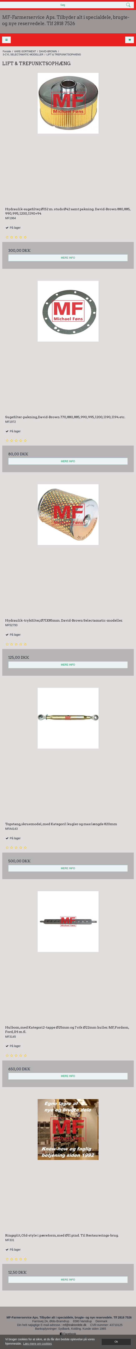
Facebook (68, 1334)
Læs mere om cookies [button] (37, 1343)
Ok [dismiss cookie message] (116, 1341)
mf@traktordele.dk (75, 1325)
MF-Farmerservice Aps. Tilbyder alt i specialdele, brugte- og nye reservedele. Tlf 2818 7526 (65, 20)
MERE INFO (68, 257)
